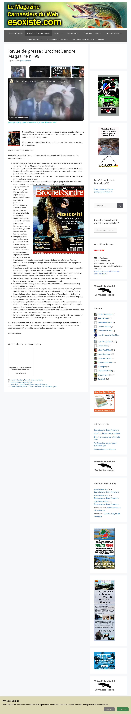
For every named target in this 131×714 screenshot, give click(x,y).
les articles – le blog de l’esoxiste (38, 33)
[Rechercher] (120, 205)
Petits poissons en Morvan (105, 449)
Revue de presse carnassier (33, 380)
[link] (11, 81)
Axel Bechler (103, 318)
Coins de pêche (74, 33)
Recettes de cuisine (115, 33)
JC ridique (102, 366)
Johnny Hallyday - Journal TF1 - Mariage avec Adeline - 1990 (40, 81)
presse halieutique (17, 380)
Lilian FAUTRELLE (105, 350)
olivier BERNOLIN (105, 362)
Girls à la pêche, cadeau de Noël (107, 433)
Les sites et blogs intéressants (56, 39)
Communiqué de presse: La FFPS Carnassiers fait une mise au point (34, 387)
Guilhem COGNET (105, 331)
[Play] (61, 72)
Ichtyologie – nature (93, 33)
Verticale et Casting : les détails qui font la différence (29, 384)
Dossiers (59, 33)
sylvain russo (103, 375)
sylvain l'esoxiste (101, 489)
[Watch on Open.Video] (18, 118)
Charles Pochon (104, 326)
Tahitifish (101, 379)
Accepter (122, 709)
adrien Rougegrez (105, 314)
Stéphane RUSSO (105, 371)
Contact (101, 39)
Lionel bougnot (104, 354)
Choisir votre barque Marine (84, 39)
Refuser (109, 709)
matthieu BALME (105, 358)
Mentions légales (35, 39)
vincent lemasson (105, 322)
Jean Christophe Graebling (108, 335)
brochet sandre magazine (19, 382)
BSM (30, 382)
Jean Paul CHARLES (105, 341)
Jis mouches (103, 346)
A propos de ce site (16, 33)
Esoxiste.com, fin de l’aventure (106, 430)
